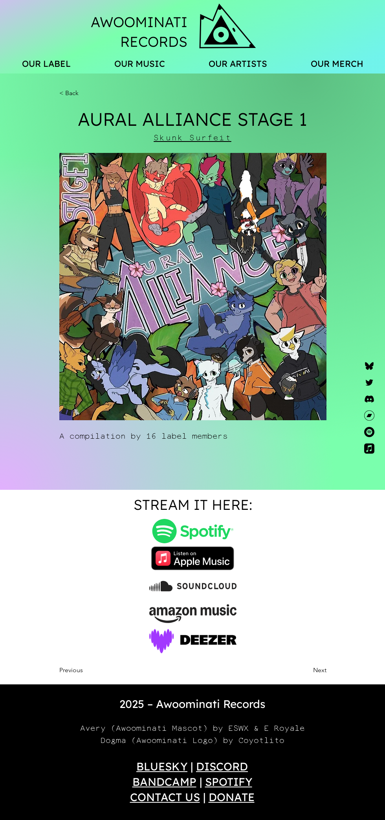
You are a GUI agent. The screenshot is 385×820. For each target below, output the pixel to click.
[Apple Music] (369, 448)
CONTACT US (165, 797)
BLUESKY (161, 766)
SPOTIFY (228, 782)
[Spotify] (369, 432)
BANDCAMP (164, 782)
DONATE (232, 797)
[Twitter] (369, 382)
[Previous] (85, 670)
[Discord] (369, 399)
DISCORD (222, 766)
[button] (85, 93)
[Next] (306, 670)
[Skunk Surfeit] (193, 138)
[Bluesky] (369, 366)
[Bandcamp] (369, 415)
